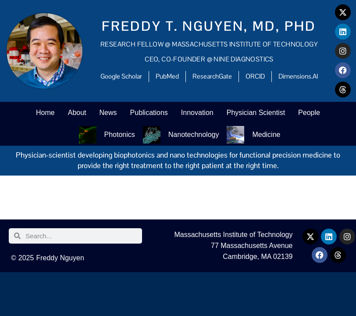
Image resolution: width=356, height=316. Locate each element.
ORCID (255, 76)
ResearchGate (212, 76)
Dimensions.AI (298, 76)
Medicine (266, 134)
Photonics (119, 134)
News (108, 112)
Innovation (197, 112)
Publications (149, 112)
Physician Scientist (256, 112)
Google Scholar (121, 76)
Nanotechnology (193, 134)
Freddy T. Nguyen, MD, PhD (209, 26)
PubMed (167, 76)
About (77, 112)
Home (45, 112)
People (309, 112)
